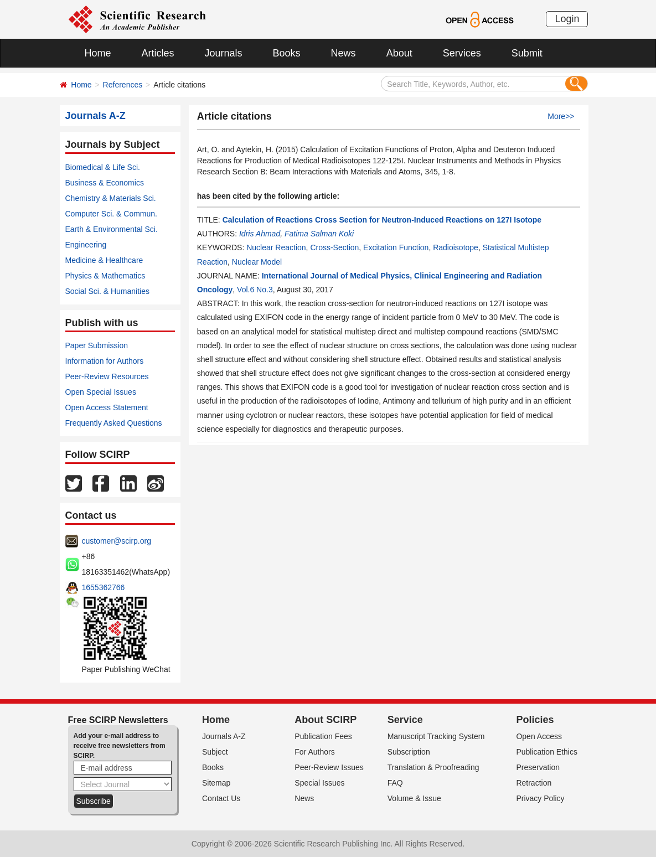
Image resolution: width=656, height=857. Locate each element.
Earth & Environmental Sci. (111, 229)
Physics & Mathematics (105, 275)
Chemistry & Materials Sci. (110, 198)
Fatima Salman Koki (319, 233)
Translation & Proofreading (433, 767)
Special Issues (319, 782)
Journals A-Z (224, 736)
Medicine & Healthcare (104, 260)
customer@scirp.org (116, 540)
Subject (215, 751)
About (399, 53)
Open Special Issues (100, 392)
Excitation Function (395, 247)
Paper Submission (96, 345)
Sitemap (216, 782)
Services (462, 53)
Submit (527, 53)
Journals (223, 53)
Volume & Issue (414, 798)
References (123, 84)
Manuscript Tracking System (436, 736)
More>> (560, 116)
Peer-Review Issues (329, 767)
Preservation (538, 767)
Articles (158, 53)
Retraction (533, 782)
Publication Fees (323, 736)
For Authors (314, 751)
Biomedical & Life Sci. (102, 167)
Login (567, 18)
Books (287, 53)
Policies (535, 719)
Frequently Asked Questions (113, 423)
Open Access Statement (106, 407)
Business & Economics (104, 182)
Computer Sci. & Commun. (111, 213)
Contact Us (221, 798)
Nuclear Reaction (276, 247)
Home (98, 53)
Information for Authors (104, 361)
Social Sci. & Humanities (107, 291)
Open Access (539, 736)
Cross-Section (334, 247)
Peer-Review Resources (107, 376)
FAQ (395, 782)
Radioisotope (455, 247)
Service (405, 719)
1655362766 (103, 587)
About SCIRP (326, 719)
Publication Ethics (546, 751)
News (343, 53)
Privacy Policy (540, 798)
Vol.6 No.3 (255, 289)
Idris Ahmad (259, 233)
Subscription (409, 751)
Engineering (86, 244)
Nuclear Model (257, 261)
